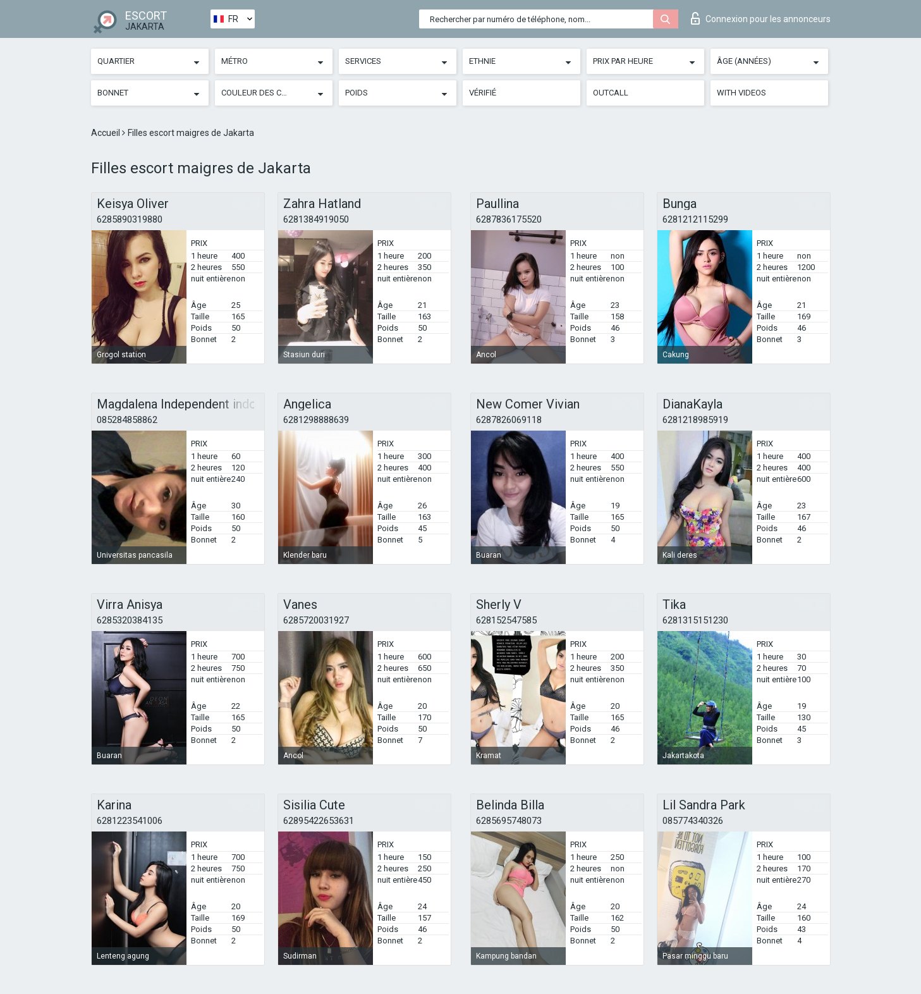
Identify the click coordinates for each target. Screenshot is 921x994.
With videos (741, 92)
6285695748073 (509, 820)
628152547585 (506, 620)
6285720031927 (316, 620)
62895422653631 (318, 820)
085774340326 (692, 820)
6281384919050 (316, 219)
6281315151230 (695, 620)
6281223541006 (129, 820)
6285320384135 (129, 620)
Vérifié (482, 92)
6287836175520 (509, 219)
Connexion (761, 18)
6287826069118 (509, 420)
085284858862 (127, 420)
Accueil (106, 133)
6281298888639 (316, 420)
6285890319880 (129, 219)
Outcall (610, 92)
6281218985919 (695, 420)
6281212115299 (695, 219)
